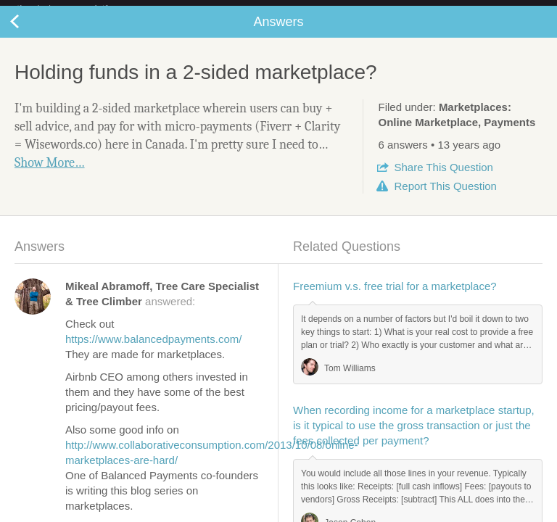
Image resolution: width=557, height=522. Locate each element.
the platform (78, 8)
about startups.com (500, 9)
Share (443, 179)
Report (445, 197)
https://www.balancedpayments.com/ (153, 350)
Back (29, 33)
